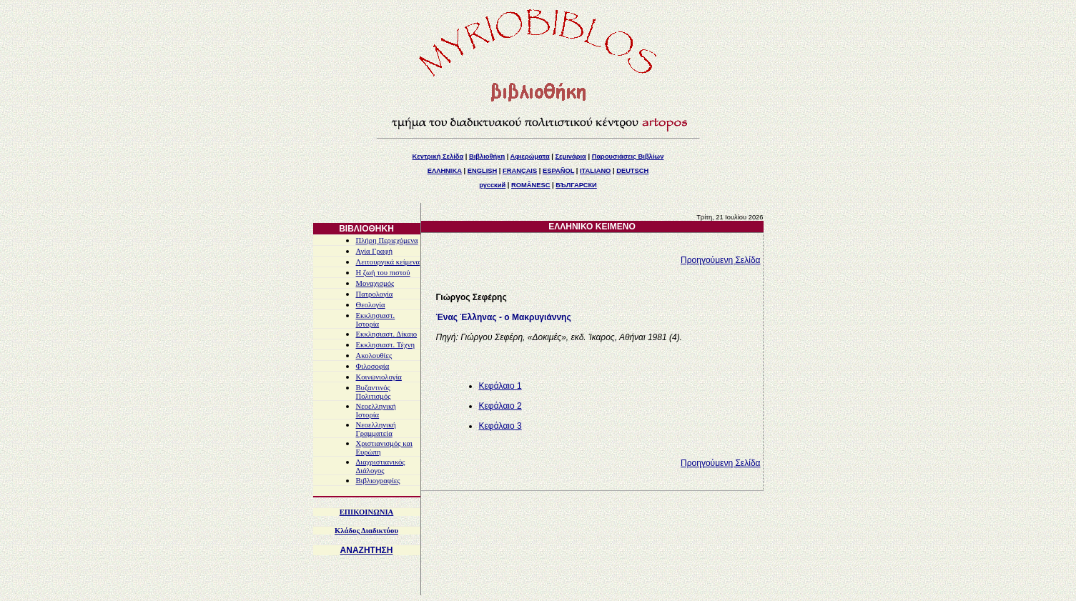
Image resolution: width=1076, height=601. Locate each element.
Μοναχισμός (375, 283)
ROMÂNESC (530, 185)
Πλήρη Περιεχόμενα (387, 240)
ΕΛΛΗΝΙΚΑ (445, 170)
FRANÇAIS (520, 170)
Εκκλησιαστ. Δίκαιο (387, 334)
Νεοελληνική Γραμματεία (376, 429)
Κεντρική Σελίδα (438, 156)
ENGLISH (482, 170)
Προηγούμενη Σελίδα (720, 260)
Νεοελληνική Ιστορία (376, 410)
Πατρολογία (374, 294)
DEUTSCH (632, 170)
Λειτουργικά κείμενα (388, 262)
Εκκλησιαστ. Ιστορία (375, 320)
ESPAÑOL (558, 170)
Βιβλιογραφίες (378, 481)
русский (492, 185)
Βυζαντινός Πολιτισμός (373, 392)
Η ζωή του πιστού (383, 273)
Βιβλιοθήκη (487, 156)
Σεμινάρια (571, 156)
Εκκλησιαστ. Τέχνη (385, 345)
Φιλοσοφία (373, 366)
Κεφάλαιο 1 (500, 386)
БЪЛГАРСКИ (576, 185)
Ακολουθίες (374, 355)
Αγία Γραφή (374, 251)
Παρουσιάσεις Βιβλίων (628, 156)
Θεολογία (370, 305)
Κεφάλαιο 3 (500, 426)
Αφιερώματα (530, 156)
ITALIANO (595, 170)
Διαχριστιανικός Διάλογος (380, 466)
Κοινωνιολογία (379, 377)
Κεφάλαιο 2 (500, 406)
